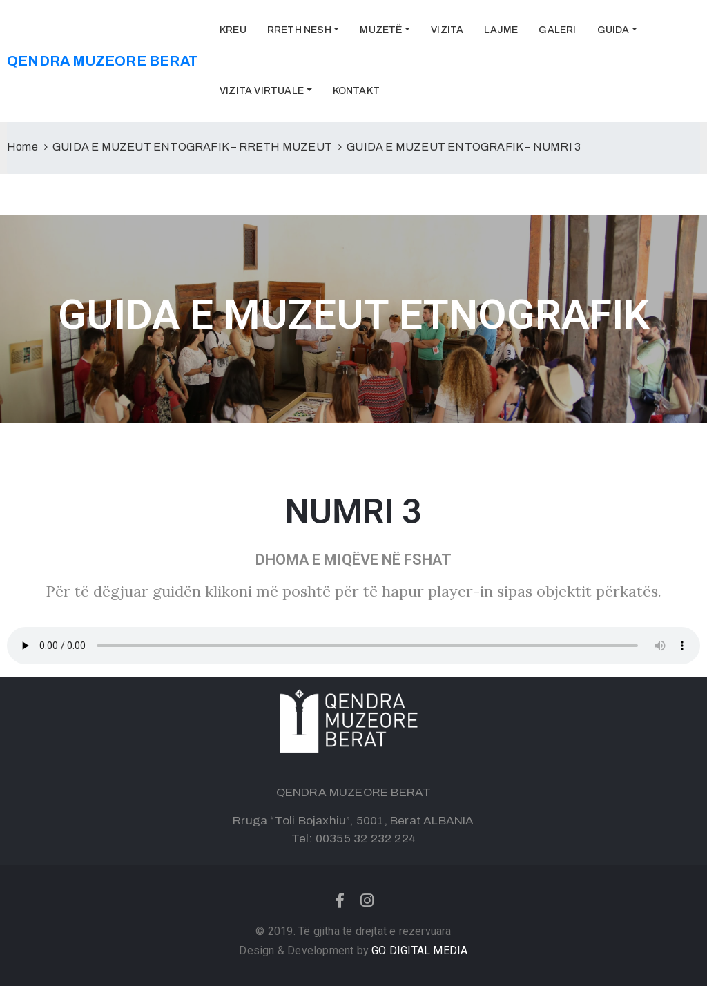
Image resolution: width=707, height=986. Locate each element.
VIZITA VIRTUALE (262, 91)
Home (22, 147)
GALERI (557, 30)
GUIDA (613, 30)
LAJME (501, 30)
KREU (233, 30)
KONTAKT (356, 91)
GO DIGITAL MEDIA (419, 950)
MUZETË (381, 30)
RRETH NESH (299, 30)
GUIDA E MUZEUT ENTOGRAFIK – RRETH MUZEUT (192, 147)
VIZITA (447, 30)
